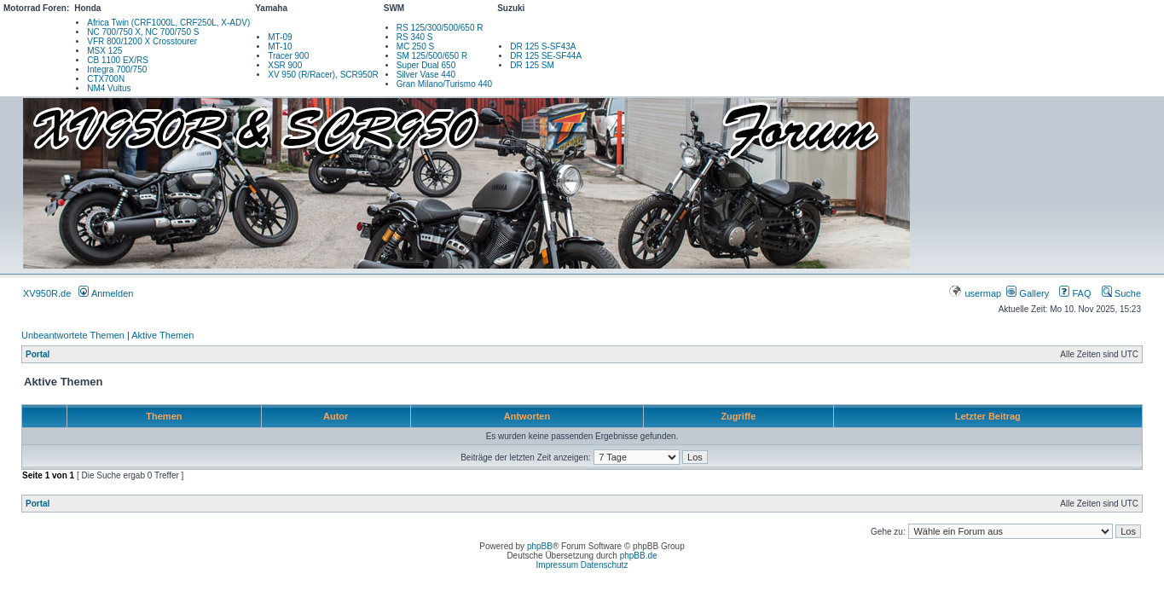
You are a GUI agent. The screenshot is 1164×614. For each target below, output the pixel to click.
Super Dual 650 (426, 65)
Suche (1121, 293)
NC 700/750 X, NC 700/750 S (143, 32)
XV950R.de (47, 293)
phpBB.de (638, 555)
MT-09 (280, 37)
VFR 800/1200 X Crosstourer (142, 41)
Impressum (557, 565)
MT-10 (280, 46)
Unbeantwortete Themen (73, 335)
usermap (976, 293)
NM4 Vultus (108, 88)
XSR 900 (285, 65)
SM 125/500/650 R (432, 56)
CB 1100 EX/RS (117, 60)
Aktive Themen (162, 335)
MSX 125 (104, 50)
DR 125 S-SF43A (543, 46)
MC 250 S (415, 46)
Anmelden (105, 293)
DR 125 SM (532, 65)
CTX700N (106, 79)
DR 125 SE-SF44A (546, 56)
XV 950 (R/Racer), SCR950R (323, 74)
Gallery (1027, 293)
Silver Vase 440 (426, 74)
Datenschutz (604, 565)
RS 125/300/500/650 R (440, 27)
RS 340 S (415, 37)
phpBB (540, 546)
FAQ (1075, 293)
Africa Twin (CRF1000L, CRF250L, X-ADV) (168, 22)
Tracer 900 (288, 56)
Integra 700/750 (117, 69)
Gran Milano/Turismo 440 (444, 84)
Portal (37, 354)
